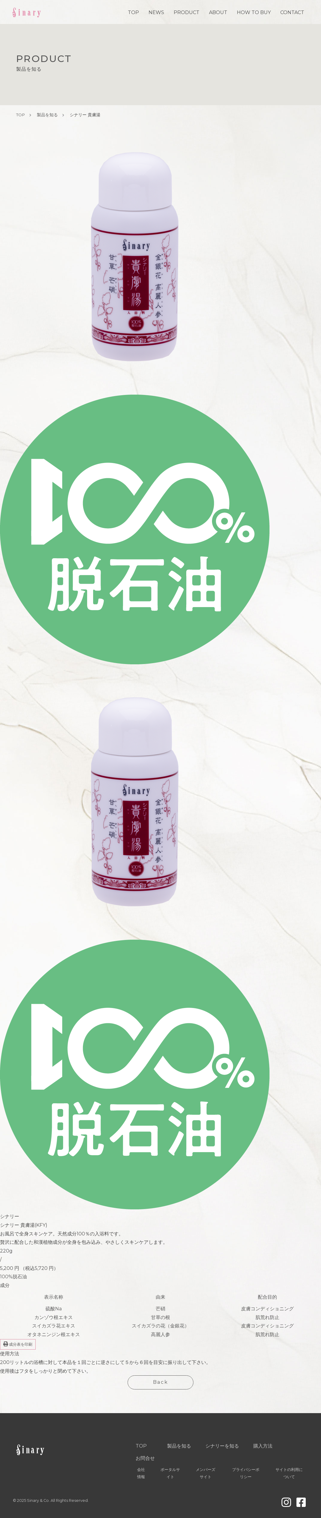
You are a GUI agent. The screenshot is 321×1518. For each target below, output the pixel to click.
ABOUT (218, 12)
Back (160, 1382)
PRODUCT (186, 12)
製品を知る (47, 114)
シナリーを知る (222, 1446)
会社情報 (141, 1473)
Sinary (27, 11)
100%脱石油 (13, 1276)
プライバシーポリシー (245, 1473)
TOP (133, 12)
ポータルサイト (170, 1473)
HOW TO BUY (254, 12)
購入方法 (262, 1446)
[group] (53, 939)
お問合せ (145, 1458)
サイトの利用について (289, 1473)
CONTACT (292, 12)
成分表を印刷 (17, 1344)
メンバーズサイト (205, 1473)
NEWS (156, 12)
